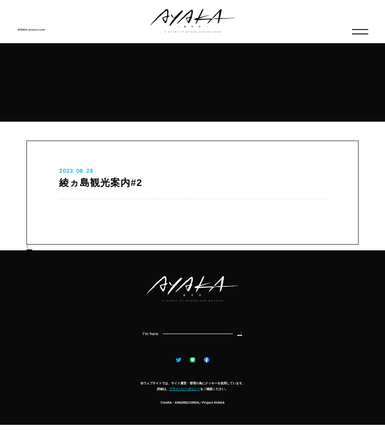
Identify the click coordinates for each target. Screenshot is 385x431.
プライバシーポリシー (184, 395)
